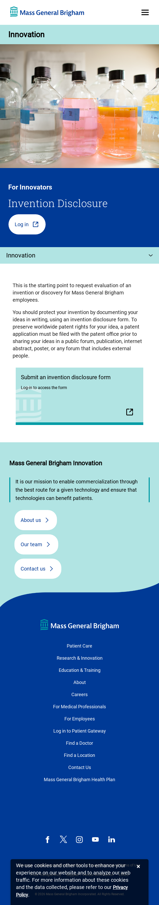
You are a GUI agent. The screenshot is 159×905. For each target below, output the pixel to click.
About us (31, 520)
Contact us (33, 569)
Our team (31, 544)
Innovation (26, 34)
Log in (22, 224)
